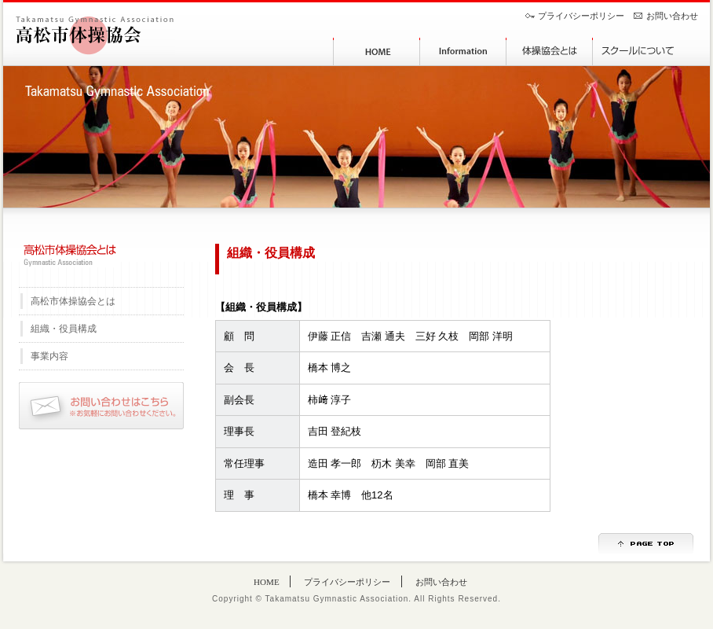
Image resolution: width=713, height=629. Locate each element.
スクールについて (635, 51)
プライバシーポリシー (581, 15)
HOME (376, 51)
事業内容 (49, 356)
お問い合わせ (672, 15)
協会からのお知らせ (462, 51)
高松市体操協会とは (73, 301)
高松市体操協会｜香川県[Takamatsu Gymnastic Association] (94, 34)
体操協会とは (549, 51)
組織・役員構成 (64, 328)
